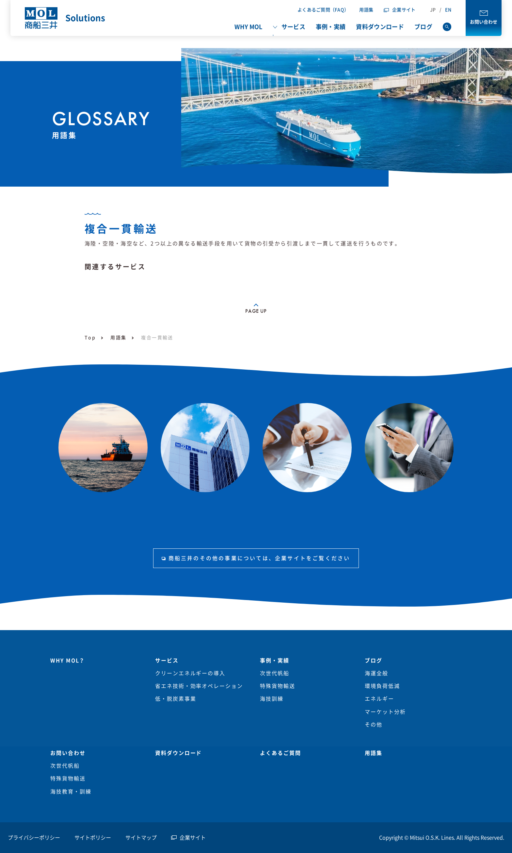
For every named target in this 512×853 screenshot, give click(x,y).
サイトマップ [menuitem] (141, 837)
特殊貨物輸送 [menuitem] (277, 686)
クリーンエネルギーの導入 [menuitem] (190, 673)
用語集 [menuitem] (373, 753)
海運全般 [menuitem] (376, 673)
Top (90, 337)
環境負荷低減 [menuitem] (382, 686)
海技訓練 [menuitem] (271, 698)
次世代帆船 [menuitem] (274, 673)
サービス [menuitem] (293, 27)
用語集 (366, 10)
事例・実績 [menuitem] (331, 27)
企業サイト (403, 10)
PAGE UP (255, 311)
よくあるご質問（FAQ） (323, 10)
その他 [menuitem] (373, 724)
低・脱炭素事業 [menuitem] (175, 698)
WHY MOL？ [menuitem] (67, 660)
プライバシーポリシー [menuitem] (34, 837)
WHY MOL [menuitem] (248, 27)
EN (448, 10)
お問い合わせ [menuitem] (68, 753)
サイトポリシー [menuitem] (92, 837)
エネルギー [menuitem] (379, 698)
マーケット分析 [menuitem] (385, 711)
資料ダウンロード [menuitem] (380, 27)
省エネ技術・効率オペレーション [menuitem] (199, 686)
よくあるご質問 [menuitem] (280, 753)
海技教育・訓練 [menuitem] (70, 791)
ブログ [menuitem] (423, 27)
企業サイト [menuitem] (193, 837)
